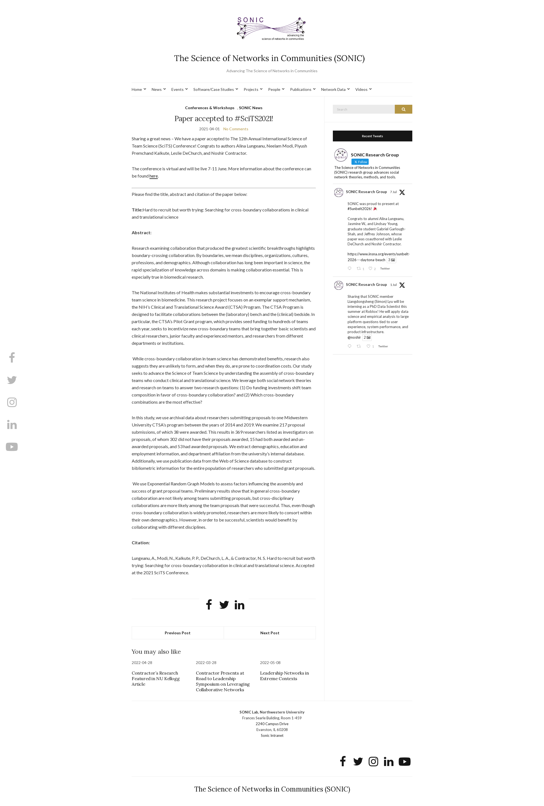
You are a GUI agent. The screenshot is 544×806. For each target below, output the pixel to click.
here (153, 175)
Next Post (270, 632)
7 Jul (393, 192)
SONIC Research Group (366, 191)
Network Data (333, 89)
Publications (300, 89)
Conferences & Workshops (209, 107)
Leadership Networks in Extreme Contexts (284, 675)
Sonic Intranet (272, 735)
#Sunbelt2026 (359, 208)
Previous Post (178, 632)
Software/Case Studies (213, 89)
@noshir (354, 337)
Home (137, 89)
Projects (251, 89)
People (274, 89)
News (157, 89)
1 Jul (393, 285)
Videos (361, 89)
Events (177, 89)
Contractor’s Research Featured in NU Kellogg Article (155, 678)
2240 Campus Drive (272, 724)
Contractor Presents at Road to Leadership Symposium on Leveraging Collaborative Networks (223, 681)
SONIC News (251, 107)
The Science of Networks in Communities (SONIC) (272, 789)
